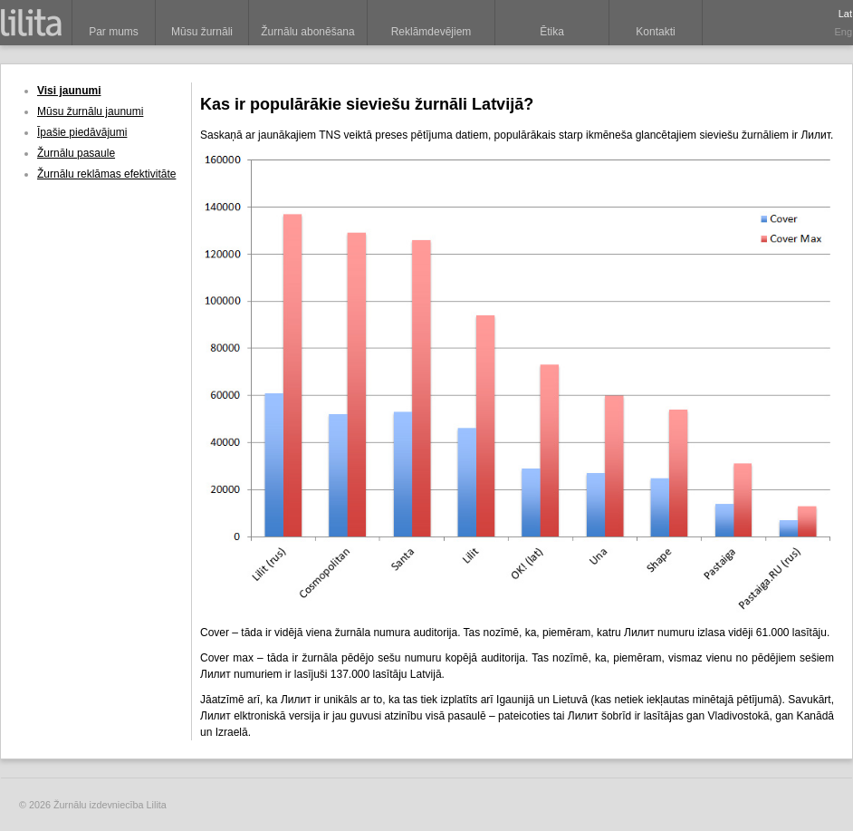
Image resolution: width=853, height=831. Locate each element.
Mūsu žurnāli (202, 31)
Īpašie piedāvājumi (82, 132)
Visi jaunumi (69, 90)
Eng (843, 31)
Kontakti (655, 31)
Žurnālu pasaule (76, 153)
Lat (845, 13)
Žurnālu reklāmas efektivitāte (106, 174)
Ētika (552, 31)
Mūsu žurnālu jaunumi (90, 111)
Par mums (114, 31)
